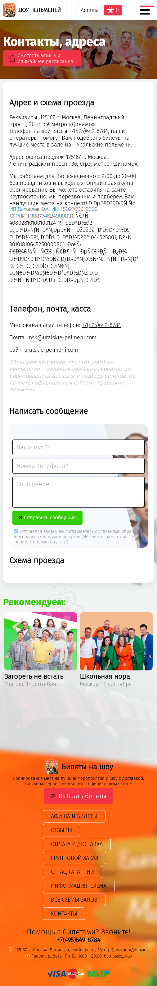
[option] (40, 650)
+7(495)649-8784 (101, 325)
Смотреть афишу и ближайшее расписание (45, 58)
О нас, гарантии (72, 872)
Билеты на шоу (78, 766)
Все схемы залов (74, 899)
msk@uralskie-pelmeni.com (61, 337)
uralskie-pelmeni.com (51, 349)
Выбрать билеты (82, 796)
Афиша (90, 10)
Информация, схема (78, 885)
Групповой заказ (74, 858)
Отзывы (61, 830)
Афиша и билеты (74, 816)
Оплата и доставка (77, 844)
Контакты (64, 913)
